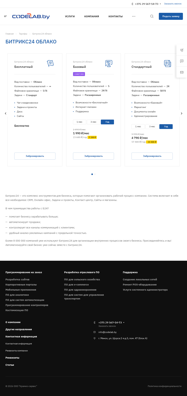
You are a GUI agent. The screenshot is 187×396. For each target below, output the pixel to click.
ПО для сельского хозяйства (82, 279)
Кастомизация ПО (16, 310)
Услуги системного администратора (145, 289)
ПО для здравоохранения (80, 289)
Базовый (79, 67)
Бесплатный (23, 67)
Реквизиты (12, 357)
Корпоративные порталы (21, 284)
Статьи (9, 364)
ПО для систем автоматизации (24, 300)
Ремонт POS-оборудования (140, 284)
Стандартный (142, 67)
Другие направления (18, 329)
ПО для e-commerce (76, 284)
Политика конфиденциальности (165, 386)
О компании (12, 322)
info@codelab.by (107, 332)
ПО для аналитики (17, 294)
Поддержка (130, 272)
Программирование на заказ (23, 272)
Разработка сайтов (17, 279)
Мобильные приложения (20, 289)
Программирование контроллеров (26, 305)
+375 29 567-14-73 (146, 3)
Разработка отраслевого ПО (81, 272)
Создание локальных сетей (140, 279)
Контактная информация (21, 336)
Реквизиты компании (16, 350)
